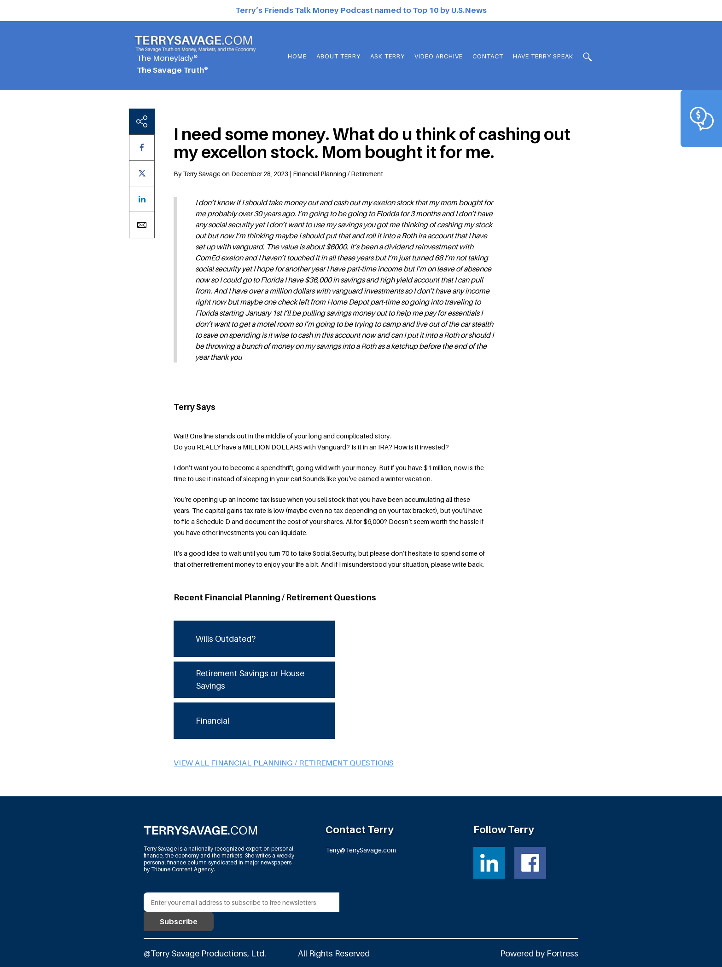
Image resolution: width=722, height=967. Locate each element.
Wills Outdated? (226, 639)
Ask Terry (387, 56)
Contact (487, 56)
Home (297, 56)
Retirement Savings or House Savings (250, 679)
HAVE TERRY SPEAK (543, 56)
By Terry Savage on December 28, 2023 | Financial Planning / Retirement (278, 174)
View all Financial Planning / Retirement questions (284, 762)
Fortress (562, 953)
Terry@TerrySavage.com (361, 850)
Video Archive (438, 56)
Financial (212, 720)
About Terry (338, 56)
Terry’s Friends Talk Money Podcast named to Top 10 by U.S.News (361, 10)
